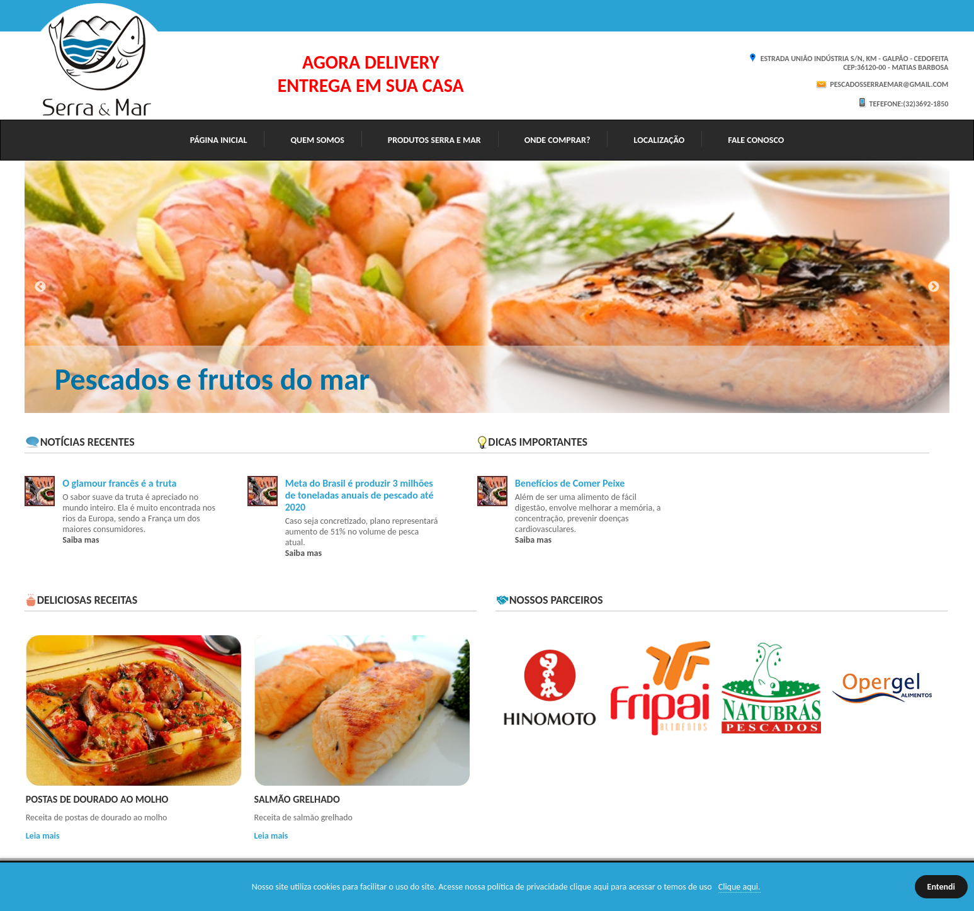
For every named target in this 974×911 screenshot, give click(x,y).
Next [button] (933, 287)
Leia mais (43, 835)
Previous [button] (40, 287)
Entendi (941, 886)
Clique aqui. (739, 886)
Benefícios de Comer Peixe (570, 483)
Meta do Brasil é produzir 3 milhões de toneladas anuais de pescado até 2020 (359, 495)
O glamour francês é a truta (119, 483)
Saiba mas (80, 540)
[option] (487, 287)
